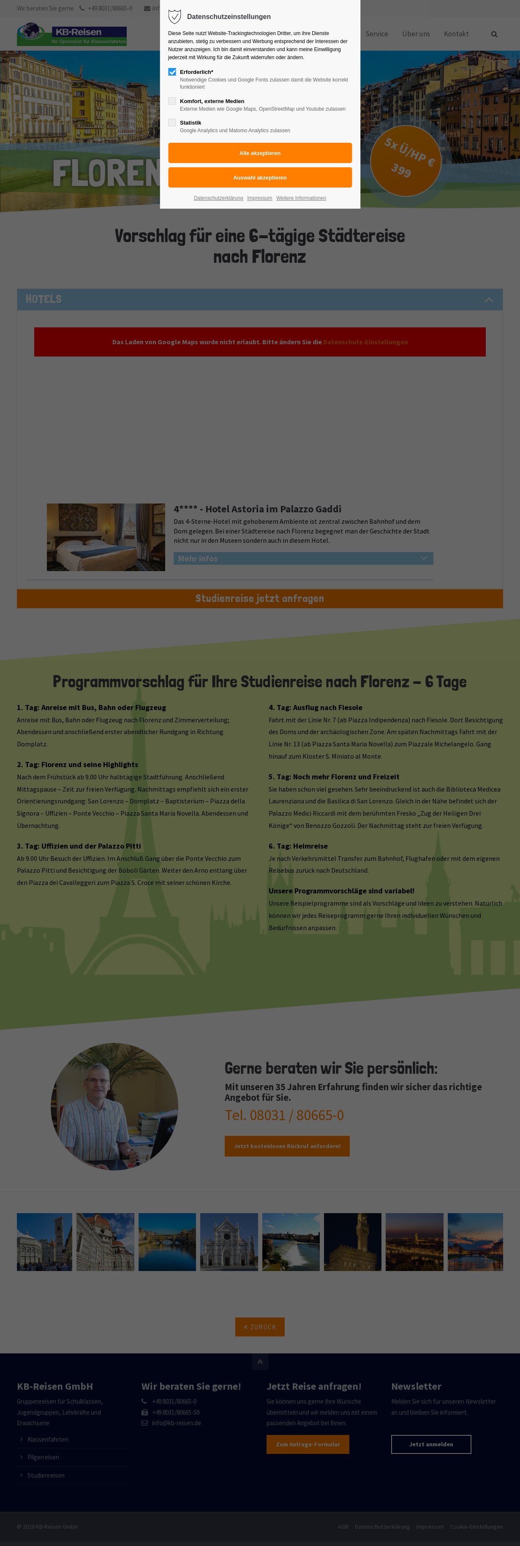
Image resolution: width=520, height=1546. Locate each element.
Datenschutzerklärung (218, 198)
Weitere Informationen (301, 198)
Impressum (259, 198)
